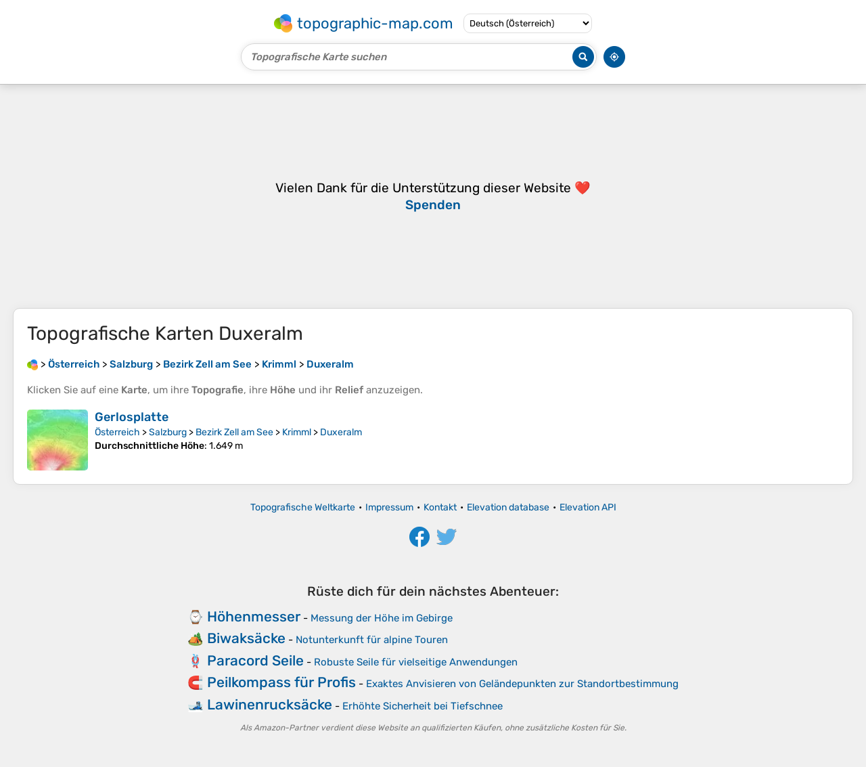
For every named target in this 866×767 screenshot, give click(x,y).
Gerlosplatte (131, 417)
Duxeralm (341, 432)
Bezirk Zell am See (234, 432)
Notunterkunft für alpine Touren (372, 640)
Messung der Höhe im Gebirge (382, 618)
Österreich (117, 432)
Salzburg (168, 432)
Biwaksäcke (246, 638)
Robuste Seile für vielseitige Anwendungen (416, 662)
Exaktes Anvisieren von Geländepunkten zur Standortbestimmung (522, 684)
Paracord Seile (255, 660)
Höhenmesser (253, 616)
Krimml (296, 432)
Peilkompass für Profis (281, 682)
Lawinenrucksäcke (269, 704)
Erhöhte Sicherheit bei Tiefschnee (422, 706)
